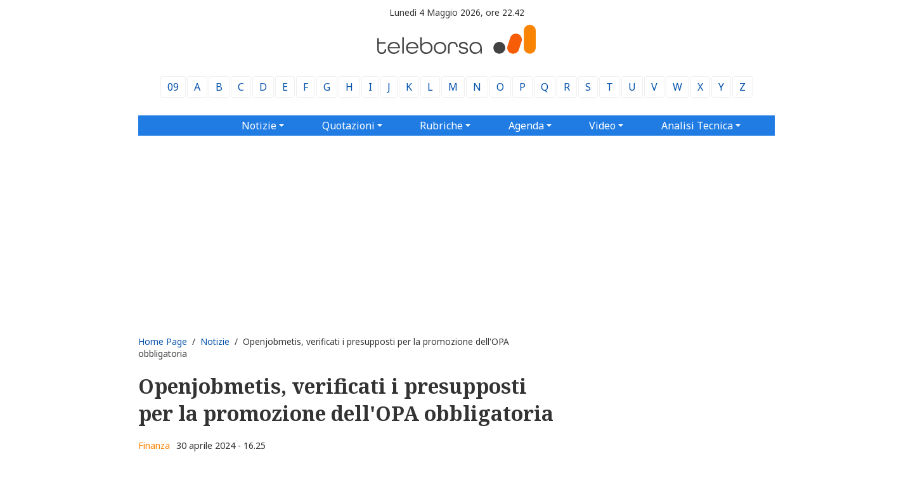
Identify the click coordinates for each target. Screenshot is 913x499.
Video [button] (602, 126)
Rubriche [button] (441, 126)
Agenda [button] (526, 126)
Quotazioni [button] (348, 126)
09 (173, 87)
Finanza (154, 445)
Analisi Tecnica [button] (697, 126)
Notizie (215, 341)
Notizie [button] (259, 126)
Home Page (162, 341)
